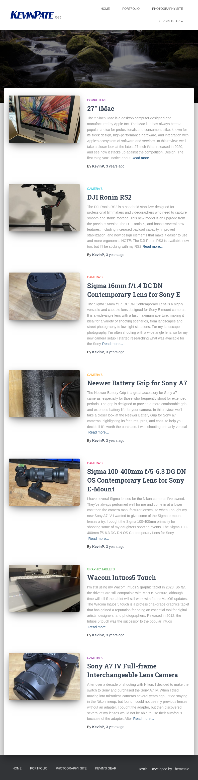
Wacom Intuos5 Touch (121, 577)
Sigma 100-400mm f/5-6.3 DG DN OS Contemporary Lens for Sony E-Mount (136, 480)
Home (105, 9)
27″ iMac (100, 108)
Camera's (95, 189)
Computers (97, 100)
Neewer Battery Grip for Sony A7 (137, 383)
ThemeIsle (181, 769)
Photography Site (167, 9)
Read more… (142, 158)
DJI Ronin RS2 (109, 197)
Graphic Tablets (101, 569)
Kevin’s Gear (171, 21)
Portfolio (131, 9)
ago (115, 166)
